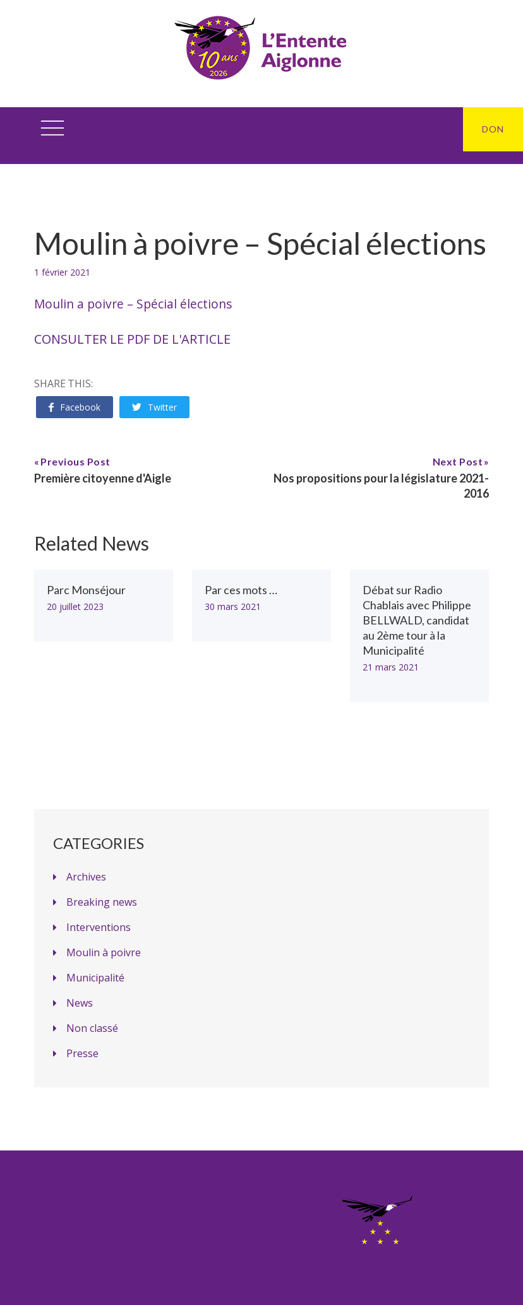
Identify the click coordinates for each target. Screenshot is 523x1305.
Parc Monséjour (86, 590)
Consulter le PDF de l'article (132, 339)
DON (493, 129)
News (79, 1003)
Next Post (458, 461)
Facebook (74, 407)
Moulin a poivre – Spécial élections (133, 303)
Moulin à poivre (103, 952)
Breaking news (101, 902)
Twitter (154, 407)
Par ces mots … (241, 590)
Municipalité (95, 978)
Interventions (98, 927)
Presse (82, 1053)
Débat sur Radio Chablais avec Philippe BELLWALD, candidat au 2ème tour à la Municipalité (417, 620)
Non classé (92, 1028)
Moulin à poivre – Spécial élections (260, 243)
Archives (86, 877)
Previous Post (75, 461)
